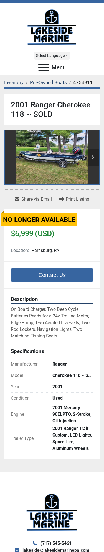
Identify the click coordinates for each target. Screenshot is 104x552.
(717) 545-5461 (55, 543)
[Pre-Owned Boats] (48, 82)
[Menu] (43, 67)
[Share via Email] (33, 199)
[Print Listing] (74, 199)
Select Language (50, 55)
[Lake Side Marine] (52, 512)
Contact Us (52, 275)
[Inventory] (14, 82)
